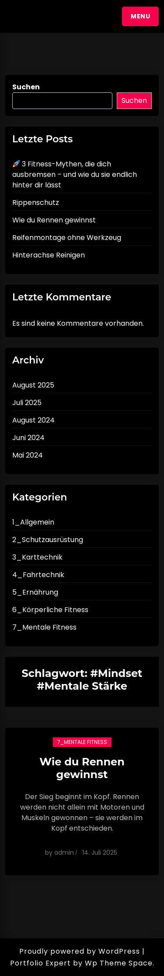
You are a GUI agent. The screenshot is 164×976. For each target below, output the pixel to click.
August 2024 (33, 420)
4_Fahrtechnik (38, 575)
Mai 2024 (27, 455)
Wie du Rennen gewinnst (54, 220)
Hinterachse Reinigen (48, 255)
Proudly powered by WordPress (79, 951)
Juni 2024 (28, 438)
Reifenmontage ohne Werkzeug (66, 238)
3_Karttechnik (37, 557)
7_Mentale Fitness (44, 627)
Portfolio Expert (40, 963)
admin (64, 852)
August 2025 (33, 385)
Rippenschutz (35, 202)
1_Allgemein (33, 522)
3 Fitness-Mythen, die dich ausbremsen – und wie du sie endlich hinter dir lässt (74, 174)
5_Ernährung (35, 592)
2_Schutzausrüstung (47, 540)
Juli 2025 (27, 403)
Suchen (26, 87)
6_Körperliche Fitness (50, 610)
